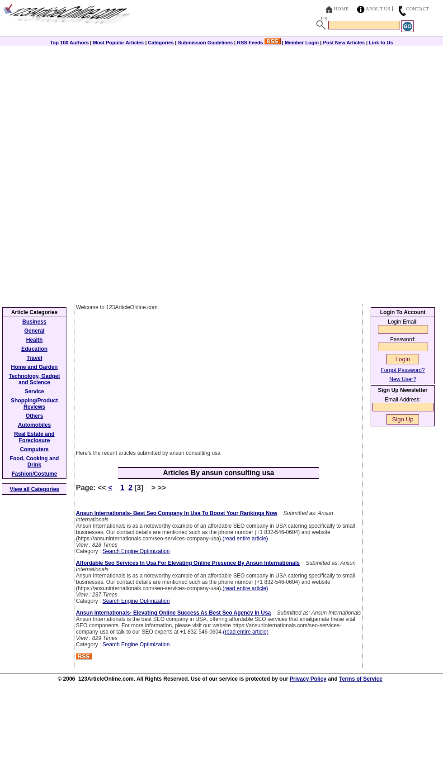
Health (34, 340)
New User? (402, 379)
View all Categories (34, 489)
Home (341, 8)
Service (34, 391)
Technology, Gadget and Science (34, 379)
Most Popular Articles (118, 42)
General (34, 331)
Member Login (302, 42)
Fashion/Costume (34, 474)
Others (34, 416)
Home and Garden (34, 367)
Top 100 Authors (69, 42)
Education (34, 349)
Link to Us (381, 42)
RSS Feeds (259, 42)
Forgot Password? (402, 370)
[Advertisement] (221, 109)
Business (34, 322)
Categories (161, 42)
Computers (34, 449)
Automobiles (34, 425)
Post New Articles (344, 42)
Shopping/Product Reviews (34, 403)
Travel (34, 358)
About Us (378, 8)
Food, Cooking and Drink (34, 461)
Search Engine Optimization (136, 551)
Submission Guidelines (205, 42)
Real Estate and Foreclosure (34, 437)
